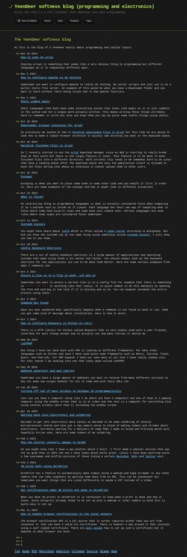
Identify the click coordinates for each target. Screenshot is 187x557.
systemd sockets (138, 235)
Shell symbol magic (35, 101)
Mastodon (119, 456)
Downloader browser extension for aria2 (52, 125)
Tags (89, 21)
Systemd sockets (33, 224)
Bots (60, 21)
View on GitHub (27, 20)
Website (63, 551)
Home (26, 551)
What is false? (32, 197)
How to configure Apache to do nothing (51, 78)
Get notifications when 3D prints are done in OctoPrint (64, 490)
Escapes (26, 177)
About (47, 21)
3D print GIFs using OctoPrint (44, 466)
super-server (116, 231)
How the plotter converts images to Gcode (53, 442)
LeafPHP (26, 343)
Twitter (147, 456)
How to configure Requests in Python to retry (56, 323)
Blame (104, 551)
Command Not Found (34, 303)
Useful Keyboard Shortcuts (41, 248)
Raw (114, 551)
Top (17, 551)
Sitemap (78, 551)
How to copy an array (37, 57)
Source (92, 551)
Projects (75, 21)
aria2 (74, 152)
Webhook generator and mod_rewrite (47, 371)
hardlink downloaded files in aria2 (98, 132)
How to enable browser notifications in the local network (66, 514)
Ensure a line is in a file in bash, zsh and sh (58, 275)
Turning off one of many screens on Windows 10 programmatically (71, 391)
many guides (94, 528)
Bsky (132, 456)
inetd (65, 231)
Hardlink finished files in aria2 (47, 146)
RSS (34, 551)
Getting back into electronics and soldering (56, 415)
